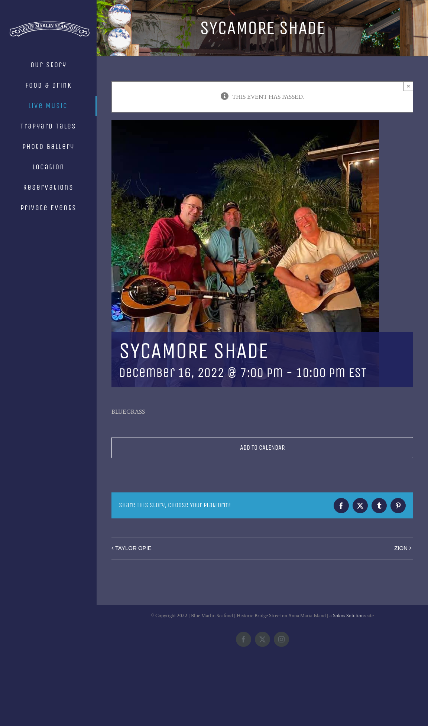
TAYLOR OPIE (133, 548)
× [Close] (408, 86)
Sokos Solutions (349, 676)
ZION (401, 548)
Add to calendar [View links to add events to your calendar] (262, 448)
